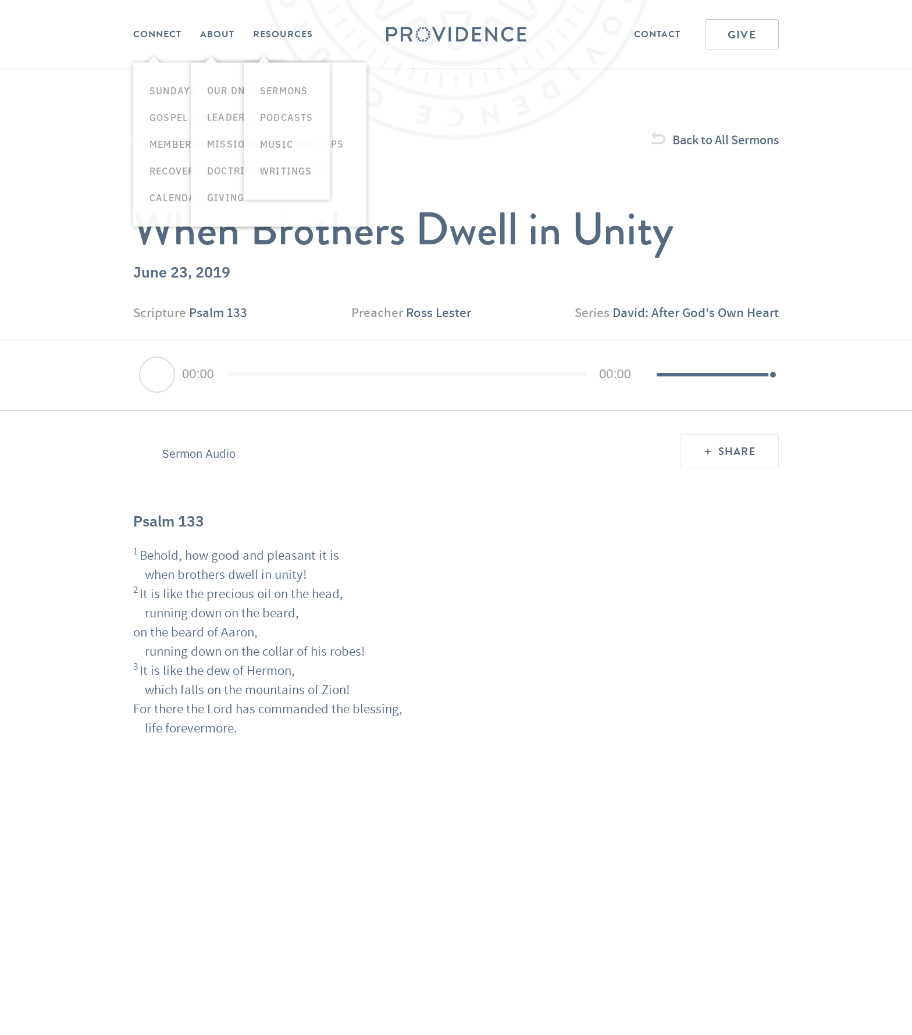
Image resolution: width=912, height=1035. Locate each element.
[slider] (406, 374)
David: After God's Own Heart (695, 312)
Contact (657, 34)
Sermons (157, 139)
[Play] (157, 374)
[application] (456, 375)
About (217, 34)
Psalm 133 (218, 312)
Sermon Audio (199, 453)
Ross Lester (438, 312)
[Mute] (647, 375)
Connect (157, 34)
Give (742, 34)
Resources (283, 34)
